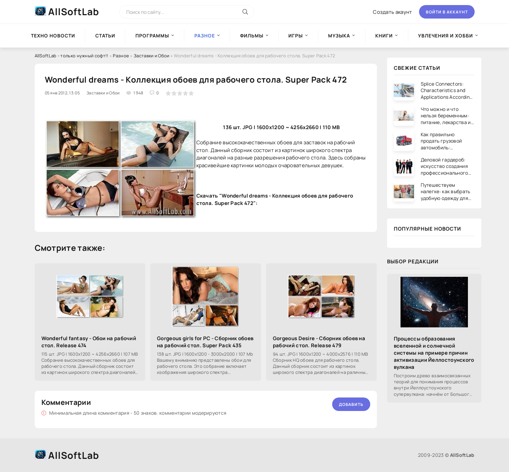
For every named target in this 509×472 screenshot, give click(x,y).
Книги (384, 35)
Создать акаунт (392, 12)
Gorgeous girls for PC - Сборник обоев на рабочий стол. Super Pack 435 (205, 342)
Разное (121, 56)
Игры (295, 35)
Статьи (105, 35)
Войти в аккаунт (447, 12)
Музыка (339, 35)
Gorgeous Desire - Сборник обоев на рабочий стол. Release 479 (319, 342)
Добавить (351, 404)
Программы (152, 35)
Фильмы (251, 35)
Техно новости (53, 35)
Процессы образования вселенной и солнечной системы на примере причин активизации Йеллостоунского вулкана (434, 353)
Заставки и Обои (151, 56)
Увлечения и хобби (445, 35)
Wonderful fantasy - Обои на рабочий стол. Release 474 (88, 342)
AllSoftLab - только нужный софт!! (71, 56)
